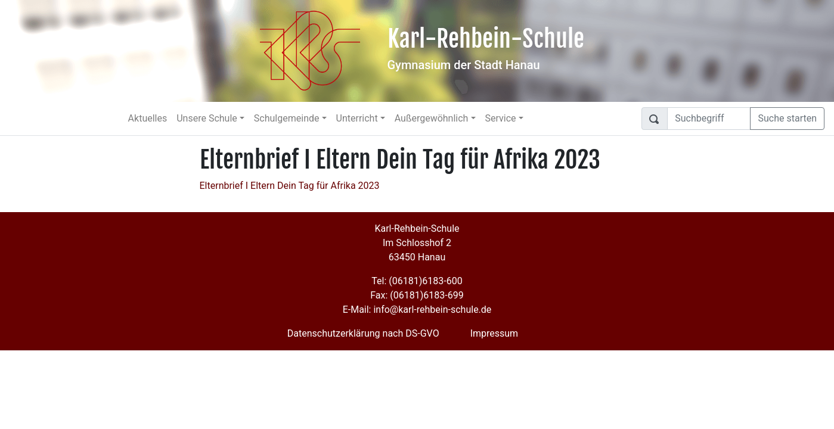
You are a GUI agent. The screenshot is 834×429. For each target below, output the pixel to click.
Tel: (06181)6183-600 (416, 281)
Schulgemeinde (287, 118)
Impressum (494, 333)
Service (500, 118)
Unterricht (357, 118)
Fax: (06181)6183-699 (416, 295)
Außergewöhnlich (432, 118)
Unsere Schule (206, 118)
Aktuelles (148, 118)
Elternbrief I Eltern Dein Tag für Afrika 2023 (290, 185)
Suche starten (787, 118)
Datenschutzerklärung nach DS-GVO (363, 333)
